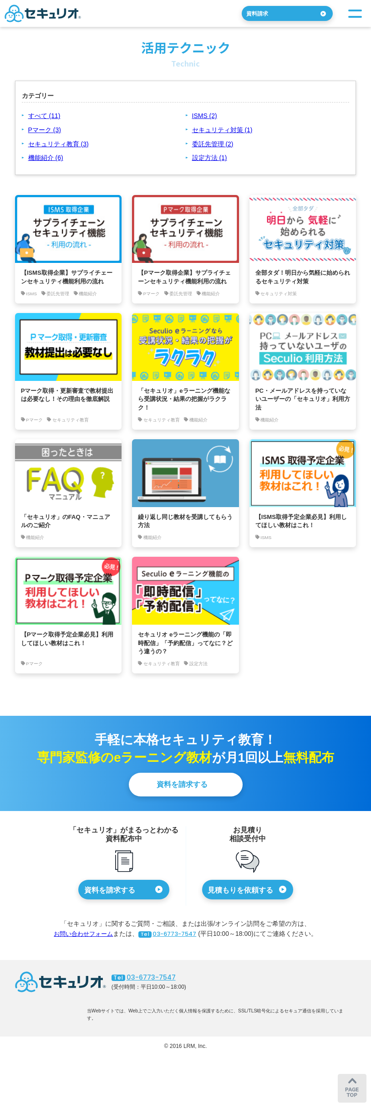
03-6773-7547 (170, 954)
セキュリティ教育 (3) (58, 144)
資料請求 (262, 13)
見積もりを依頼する (240, 910)
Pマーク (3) (44, 129)
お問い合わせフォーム (80, 954)
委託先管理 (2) (213, 144)
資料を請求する (182, 805)
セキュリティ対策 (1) (222, 129)
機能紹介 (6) (45, 157)
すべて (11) (44, 115)
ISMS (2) (204, 115)
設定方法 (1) (209, 157)
